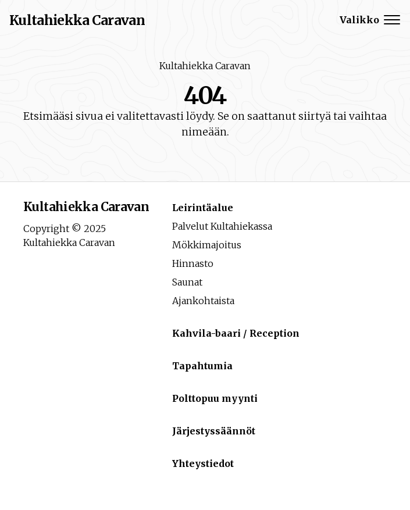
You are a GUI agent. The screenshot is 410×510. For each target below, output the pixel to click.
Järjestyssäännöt (213, 431)
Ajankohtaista (203, 300)
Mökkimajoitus (206, 245)
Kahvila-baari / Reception (236, 333)
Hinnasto (192, 263)
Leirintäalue (202, 207)
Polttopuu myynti (215, 398)
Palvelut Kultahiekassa (222, 226)
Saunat (187, 282)
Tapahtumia (202, 366)
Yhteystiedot (203, 463)
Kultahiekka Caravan (205, 66)
